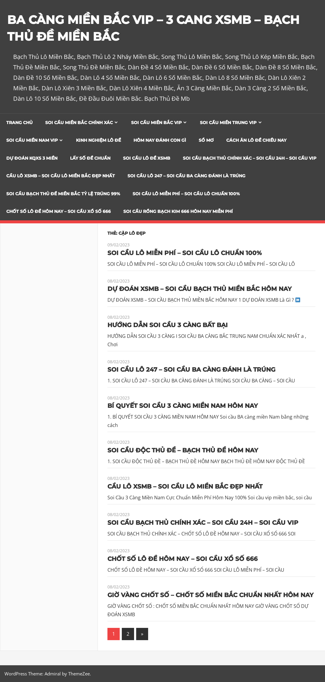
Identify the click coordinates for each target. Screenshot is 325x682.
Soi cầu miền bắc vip (156, 122)
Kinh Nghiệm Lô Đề (98, 140)
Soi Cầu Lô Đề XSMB (146, 158)
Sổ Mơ (206, 140)
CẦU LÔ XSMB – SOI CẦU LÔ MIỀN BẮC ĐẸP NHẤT (60, 175)
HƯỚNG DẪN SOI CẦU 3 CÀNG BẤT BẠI (167, 325)
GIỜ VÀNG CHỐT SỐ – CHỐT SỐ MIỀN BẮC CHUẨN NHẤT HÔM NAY (210, 594)
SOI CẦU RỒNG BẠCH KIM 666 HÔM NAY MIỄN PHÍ (178, 211)
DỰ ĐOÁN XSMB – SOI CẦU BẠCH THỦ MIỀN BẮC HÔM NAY (199, 288)
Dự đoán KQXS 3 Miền (31, 158)
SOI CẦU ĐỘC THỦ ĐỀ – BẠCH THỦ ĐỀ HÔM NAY (182, 450)
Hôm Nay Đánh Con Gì (159, 140)
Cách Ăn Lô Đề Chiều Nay (256, 140)
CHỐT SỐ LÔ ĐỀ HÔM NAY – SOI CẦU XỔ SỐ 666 (58, 211)
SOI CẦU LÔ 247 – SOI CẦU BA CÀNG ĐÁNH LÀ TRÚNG (186, 175)
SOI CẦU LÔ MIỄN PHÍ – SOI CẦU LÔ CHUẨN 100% (186, 193)
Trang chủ (19, 122)
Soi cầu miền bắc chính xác (79, 122)
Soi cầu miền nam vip (32, 140)
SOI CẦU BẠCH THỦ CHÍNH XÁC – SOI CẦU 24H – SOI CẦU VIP (249, 158)
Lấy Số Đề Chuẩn (90, 158)
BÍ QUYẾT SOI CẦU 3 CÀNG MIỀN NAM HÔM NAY (182, 405)
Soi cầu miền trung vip (228, 122)
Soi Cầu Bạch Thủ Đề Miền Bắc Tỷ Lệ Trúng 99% (63, 193)
